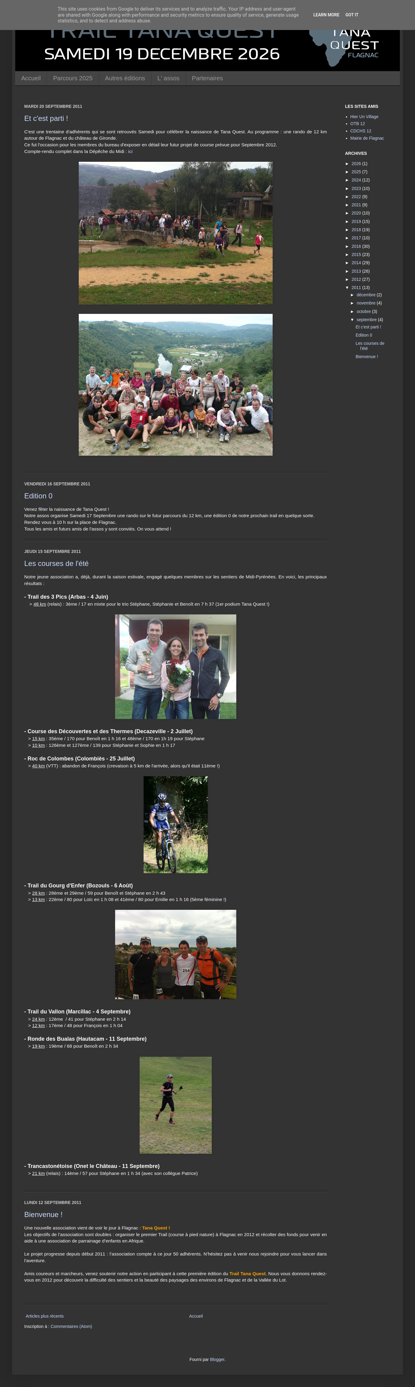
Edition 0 (38, 496)
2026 (357, 163)
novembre (367, 303)
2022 (357, 196)
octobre (364, 311)
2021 (357, 204)
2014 (357, 262)
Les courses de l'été (56, 563)
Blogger (217, 1359)
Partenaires (207, 78)
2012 (357, 279)
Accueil (31, 78)
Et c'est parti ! (46, 118)
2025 (357, 171)
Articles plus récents (45, 1316)
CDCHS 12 (360, 130)
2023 (357, 188)
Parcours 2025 (72, 78)
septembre (367, 319)
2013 (357, 271)
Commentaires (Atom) (71, 1326)
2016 (357, 246)
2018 (357, 229)
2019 (357, 221)
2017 (357, 237)
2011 (357, 287)
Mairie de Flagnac (367, 138)
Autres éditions (125, 78)
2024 (357, 180)
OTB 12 (357, 123)
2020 (357, 213)
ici (130, 151)
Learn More (326, 14)
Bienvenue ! (43, 1214)
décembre (367, 294)
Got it (351, 14)
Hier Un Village (364, 116)
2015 (357, 254)
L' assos (169, 78)
